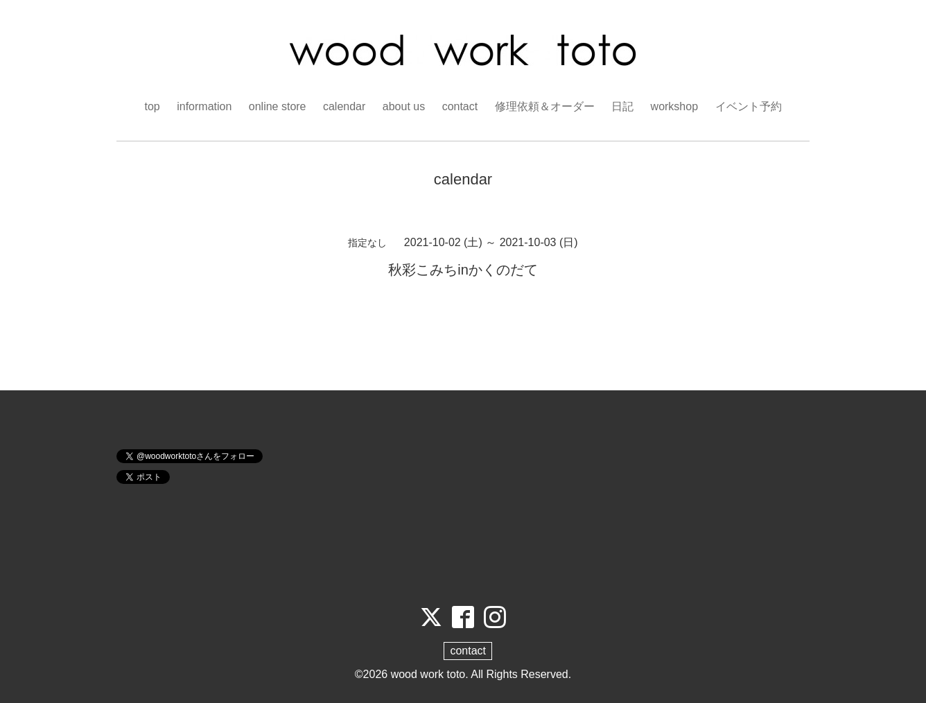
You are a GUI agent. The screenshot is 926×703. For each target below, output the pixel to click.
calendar (344, 106)
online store (277, 106)
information (204, 106)
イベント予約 (748, 106)
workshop (674, 106)
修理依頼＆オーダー (545, 106)
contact (460, 106)
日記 (622, 106)
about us (404, 106)
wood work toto (428, 674)
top (151, 106)
